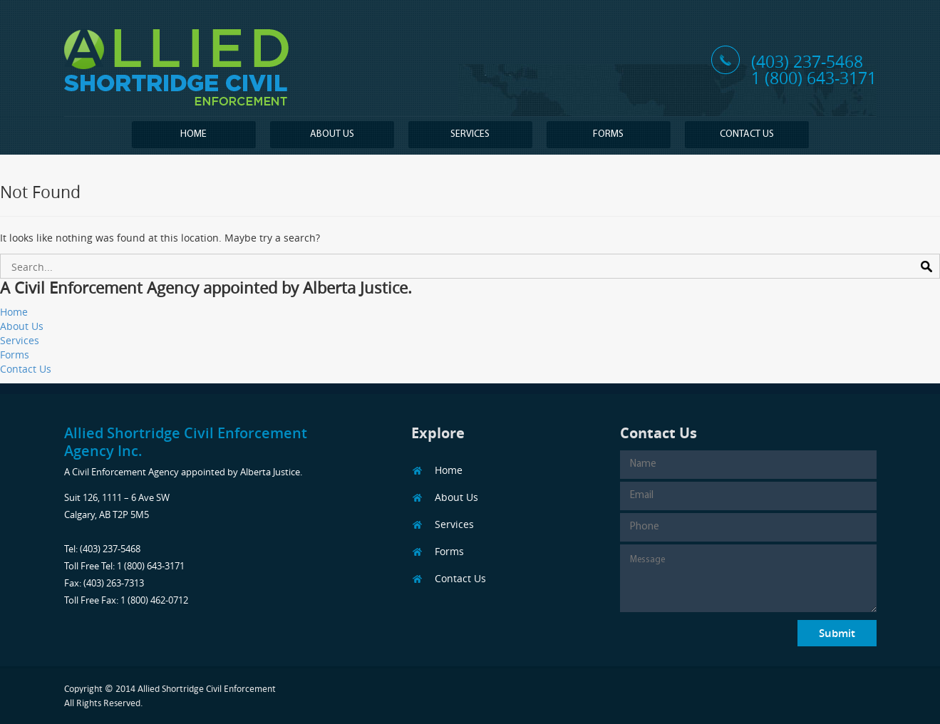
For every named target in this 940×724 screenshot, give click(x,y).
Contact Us (747, 134)
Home (193, 134)
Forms (608, 134)
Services (470, 134)
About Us (332, 134)
